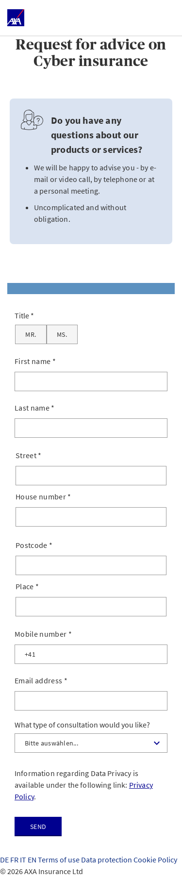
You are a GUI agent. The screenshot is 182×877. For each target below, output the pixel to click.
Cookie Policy (155, 859)
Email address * (41, 680)
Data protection (107, 859)
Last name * (35, 408)
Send (38, 826)
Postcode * (34, 545)
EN (33, 859)
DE (5, 859)
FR (15, 859)
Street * (29, 455)
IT (24, 859)
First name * (35, 361)
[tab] (91, 288)
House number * (43, 496)
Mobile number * (43, 634)
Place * (27, 586)
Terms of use (59, 859)
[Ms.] (62, 334)
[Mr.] (31, 334)
